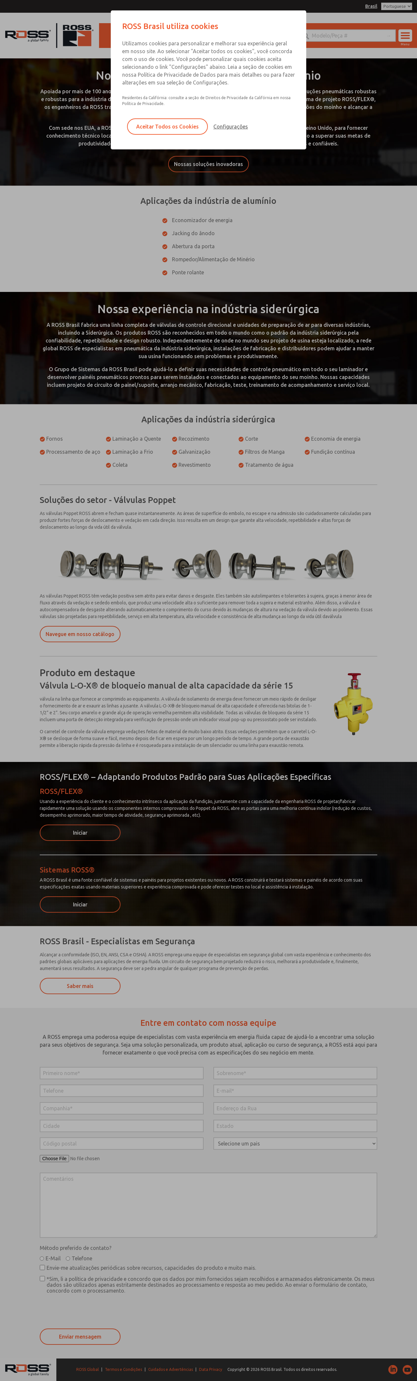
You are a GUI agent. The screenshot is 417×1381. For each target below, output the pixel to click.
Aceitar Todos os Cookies (167, 126)
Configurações (230, 126)
